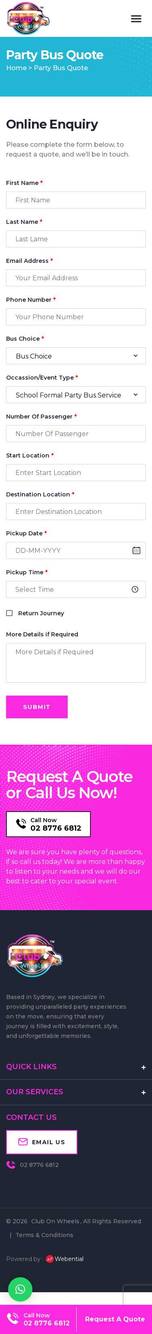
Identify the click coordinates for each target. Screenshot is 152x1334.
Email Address (29, 274)
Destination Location (40, 508)
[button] (136, 18)
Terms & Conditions (44, 1248)
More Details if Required (42, 647)
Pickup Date (26, 546)
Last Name (24, 235)
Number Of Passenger (41, 430)
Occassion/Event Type (42, 391)
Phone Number (31, 313)
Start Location (30, 469)
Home (16, 81)
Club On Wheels (55, 1234)
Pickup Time (26, 585)
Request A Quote (115, 1319)
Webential (64, 1272)
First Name (24, 196)
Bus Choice (25, 352)
